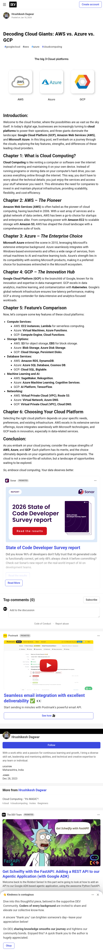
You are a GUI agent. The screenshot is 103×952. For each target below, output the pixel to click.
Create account (90, 4)
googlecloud (12, 47)
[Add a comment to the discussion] (54, 612)
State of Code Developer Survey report (43, 547)
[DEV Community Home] (13, 4)
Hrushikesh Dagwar (23, 14)
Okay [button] (9, 945)
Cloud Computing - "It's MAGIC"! (51, 801)
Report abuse (62, 623)
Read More (14, 582)
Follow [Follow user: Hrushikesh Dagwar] (51, 745)
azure (35, 47)
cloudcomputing (52, 47)
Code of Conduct (42, 623)
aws (26, 47)
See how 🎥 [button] (48, 715)
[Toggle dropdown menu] (95, 480)
